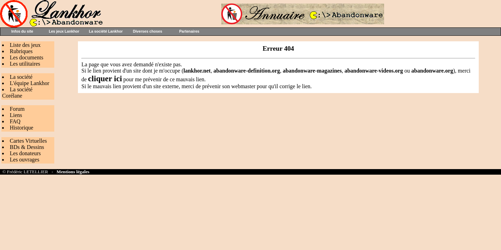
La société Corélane (17, 92)
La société (21, 77)
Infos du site (22, 31)
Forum (17, 109)
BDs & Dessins (27, 147)
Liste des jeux (25, 45)
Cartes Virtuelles (28, 141)
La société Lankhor (105, 31)
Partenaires (189, 31)
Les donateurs (25, 153)
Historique (21, 128)
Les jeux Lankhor (64, 31)
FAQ (15, 121)
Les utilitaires (25, 64)
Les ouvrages (24, 159)
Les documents (26, 57)
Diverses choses (147, 31)
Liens (16, 115)
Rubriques (21, 51)
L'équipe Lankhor (29, 83)
